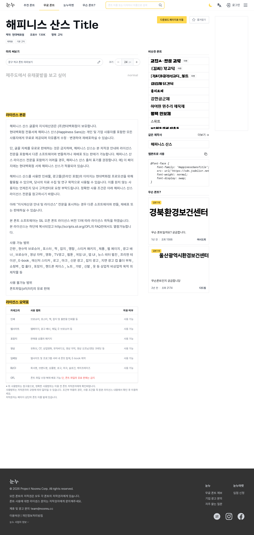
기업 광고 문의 (213, 498)
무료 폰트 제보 (213, 493)
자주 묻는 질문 (213, 504)
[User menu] (219, 5)
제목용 (10, 41)
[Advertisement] (72, 96)
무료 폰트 (49, 5)
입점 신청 (238, 493)
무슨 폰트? (89, 5)
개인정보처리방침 (32, 515)
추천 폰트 (29, 5)
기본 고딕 (21, 41)
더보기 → (203, 135)
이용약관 (15, 515)
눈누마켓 (69, 5)
